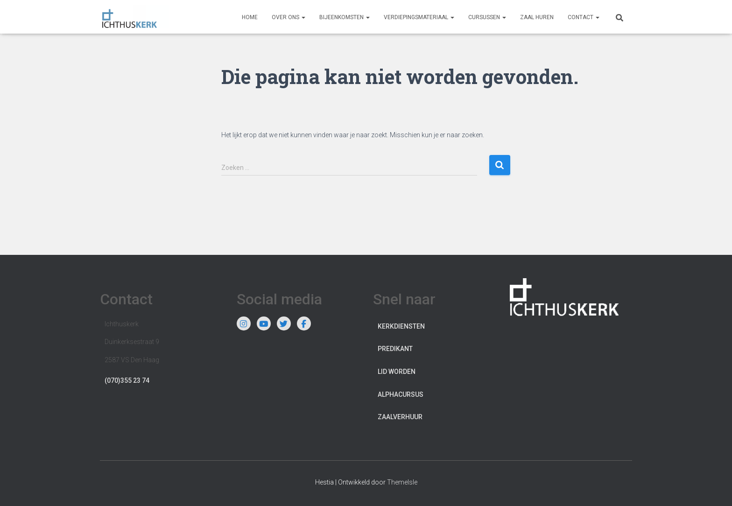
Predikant (395, 348)
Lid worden (396, 371)
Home (250, 17)
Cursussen (487, 17)
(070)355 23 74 (127, 380)
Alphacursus (400, 394)
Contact (583, 17)
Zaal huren (537, 17)
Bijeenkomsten (344, 17)
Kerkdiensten (401, 326)
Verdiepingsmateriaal (419, 17)
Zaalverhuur (400, 417)
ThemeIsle (402, 482)
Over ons (288, 17)
